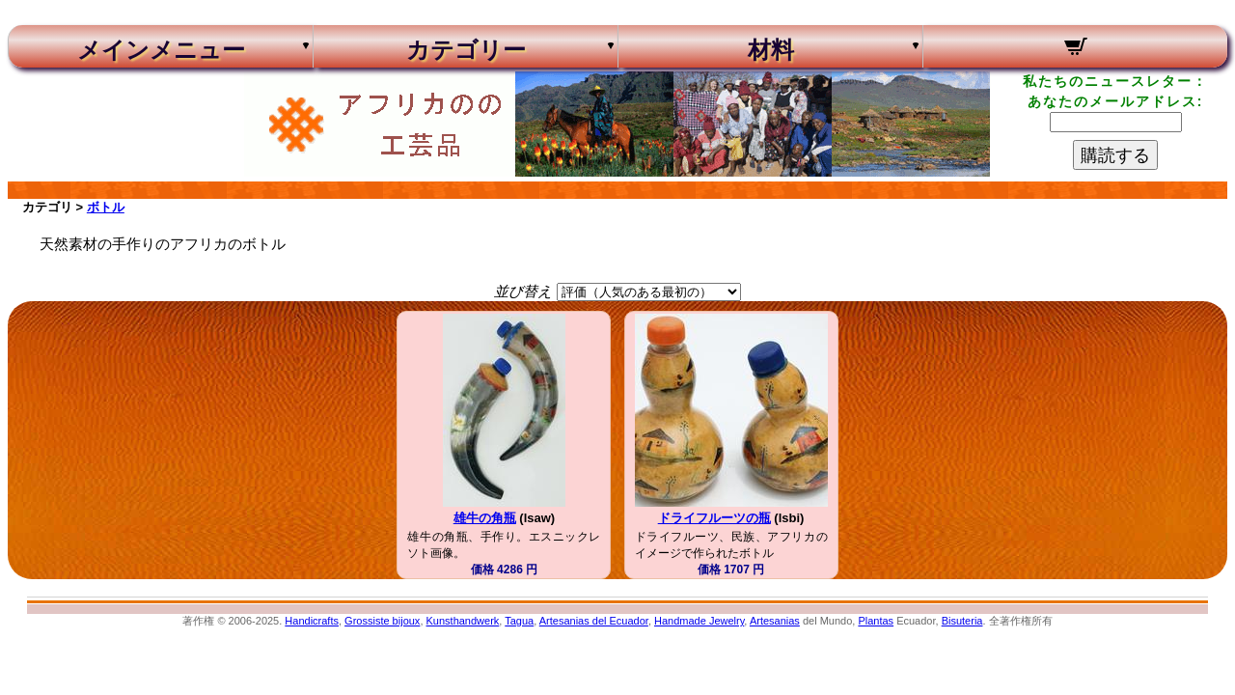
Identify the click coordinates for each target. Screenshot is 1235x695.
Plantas (875, 620)
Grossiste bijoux (382, 620)
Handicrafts (312, 620)
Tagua (519, 620)
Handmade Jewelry (699, 620)
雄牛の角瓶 (484, 518)
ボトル (105, 207)
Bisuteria (962, 620)
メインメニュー (161, 50)
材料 (771, 50)
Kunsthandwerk (463, 620)
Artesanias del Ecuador (593, 620)
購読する (1115, 155)
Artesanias (775, 620)
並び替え (523, 291)
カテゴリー (466, 50)
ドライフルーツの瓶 (714, 518)
